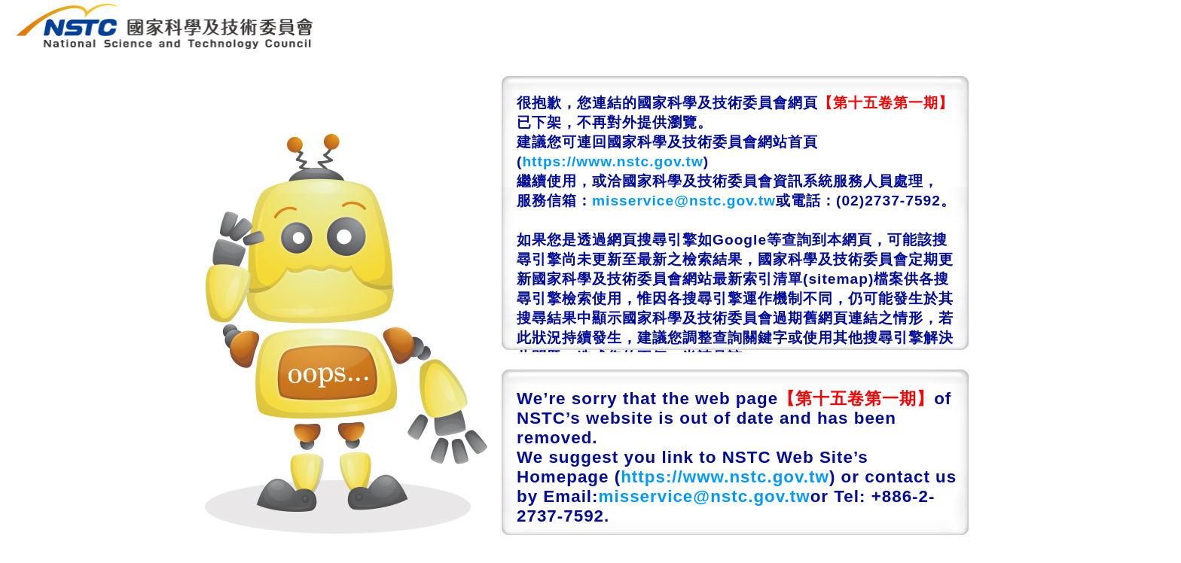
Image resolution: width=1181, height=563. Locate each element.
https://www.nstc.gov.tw (612, 161)
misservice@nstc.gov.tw (684, 200)
